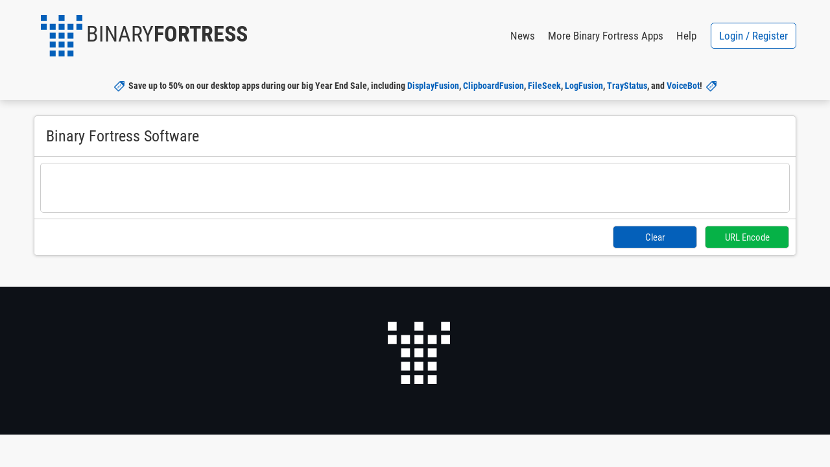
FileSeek (544, 85)
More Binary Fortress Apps (605, 35)
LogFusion (584, 85)
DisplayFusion (433, 85)
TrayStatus (627, 85)
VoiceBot (683, 85)
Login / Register (753, 35)
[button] (144, 36)
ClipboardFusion (493, 85)
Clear (656, 237)
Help (686, 35)
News (522, 35)
